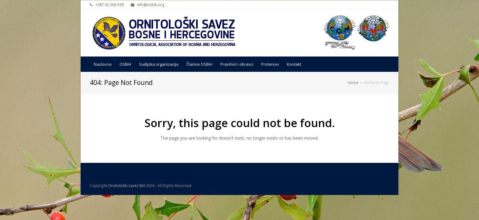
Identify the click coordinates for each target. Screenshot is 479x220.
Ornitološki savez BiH (126, 185)
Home (353, 82)
